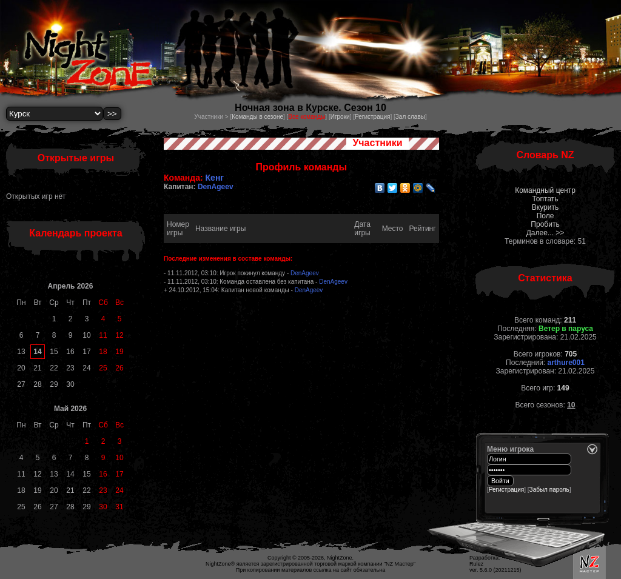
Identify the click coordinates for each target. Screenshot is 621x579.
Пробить (545, 224)
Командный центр (545, 190)
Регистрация (372, 116)
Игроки (340, 116)
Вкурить (545, 207)
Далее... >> (545, 233)
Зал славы (410, 116)
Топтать (545, 199)
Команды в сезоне (257, 116)
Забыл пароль (549, 489)
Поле (545, 216)
